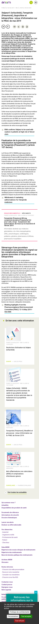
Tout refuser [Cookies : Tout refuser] (19, 621)
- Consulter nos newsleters (11, 575)
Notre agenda (6, 590)
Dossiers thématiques (9, 517)
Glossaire (5, 562)
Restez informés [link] (7, 567)
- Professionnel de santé (10, 537)
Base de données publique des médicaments (17, 555)
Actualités (5, 505)
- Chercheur (5, 542)
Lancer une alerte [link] (8, 522)
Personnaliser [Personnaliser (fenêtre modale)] (13, 616)
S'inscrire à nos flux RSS (10, 577)
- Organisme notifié (8, 535)
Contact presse (7, 584)
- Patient (4, 540)
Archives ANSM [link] (7, 559)
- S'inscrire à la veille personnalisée (13, 569)
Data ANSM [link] (5, 547)
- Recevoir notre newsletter (10, 572)
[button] (31, 2)
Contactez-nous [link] (7, 582)
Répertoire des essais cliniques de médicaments (18, 550)
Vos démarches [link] (7, 529)
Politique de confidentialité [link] (19, 612)
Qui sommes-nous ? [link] (8, 502)
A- (8, 27)
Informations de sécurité (10, 515)
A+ (3, 27)
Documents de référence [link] (10, 512)
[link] (6, 2)
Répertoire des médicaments (12, 552)
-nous (7, 587)
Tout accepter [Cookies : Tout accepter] (26, 616)
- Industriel (5, 532)
